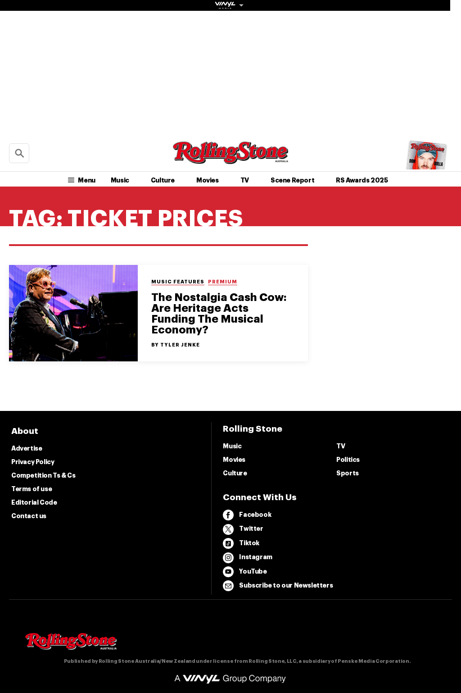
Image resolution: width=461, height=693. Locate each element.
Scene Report (292, 180)
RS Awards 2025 (362, 180)
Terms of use (31, 489)
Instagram (247, 557)
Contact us (28, 516)
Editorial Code (34, 502)
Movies (207, 180)
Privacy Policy (32, 462)
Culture (163, 180)
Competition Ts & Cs (43, 475)
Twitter (243, 529)
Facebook (247, 515)
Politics (348, 459)
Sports (347, 473)
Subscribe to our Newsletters (278, 585)
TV (244, 180)
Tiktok (241, 543)
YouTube (245, 571)
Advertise (26, 448)
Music (120, 180)
